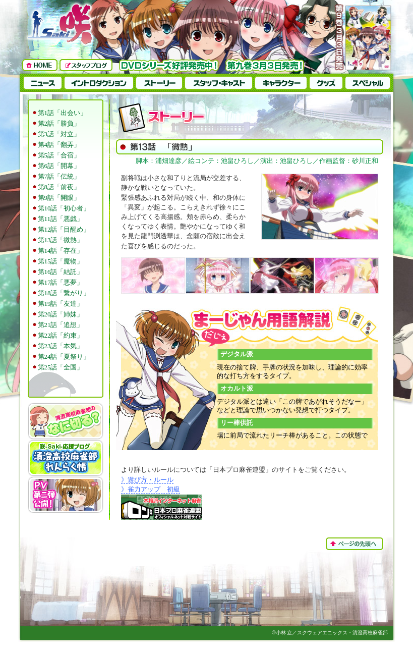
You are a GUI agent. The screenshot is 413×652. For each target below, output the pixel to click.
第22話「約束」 (61, 335)
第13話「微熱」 (61, 240)
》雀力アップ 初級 (150, 489)
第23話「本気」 (61, 346)
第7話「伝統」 (59, 176)
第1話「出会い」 (62, 113)
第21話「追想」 (61, 325)
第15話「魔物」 (61, 261)
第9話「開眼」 (59, 197)
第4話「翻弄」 (59, 144)
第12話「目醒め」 (64, 229)
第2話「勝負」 (59, 123)
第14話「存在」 (61, 250)
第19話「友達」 (61, 303)
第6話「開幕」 (59, 166)
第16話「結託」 (61, 272)
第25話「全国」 (61, 367)
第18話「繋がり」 (64, 293)
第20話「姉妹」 (61, 314)
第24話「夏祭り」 (64, 356)
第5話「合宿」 (59, 155)
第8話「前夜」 (59, 187)
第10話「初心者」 (64, 208)
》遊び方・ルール (147, 479)
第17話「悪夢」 (61, 282)
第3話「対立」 (59, 134)
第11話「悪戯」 (60, 219)
